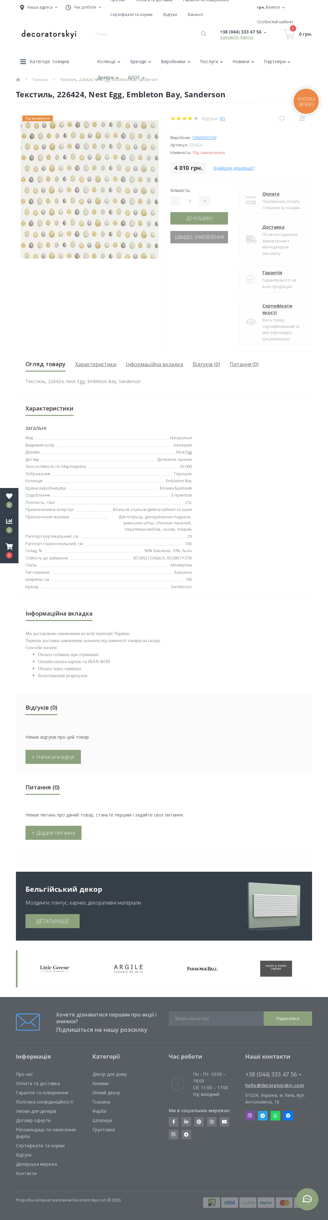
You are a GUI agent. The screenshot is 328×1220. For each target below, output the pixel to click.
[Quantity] (189, 201)
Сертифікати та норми (131, 14)
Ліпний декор (106, 1093)
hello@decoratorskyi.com (274, 1085)
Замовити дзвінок (236, 37)
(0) (222, 118)
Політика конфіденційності (45, 1102)
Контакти (26, 1173)
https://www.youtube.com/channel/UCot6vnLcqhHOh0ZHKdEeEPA (224, 1122)
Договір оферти (33, 1120)
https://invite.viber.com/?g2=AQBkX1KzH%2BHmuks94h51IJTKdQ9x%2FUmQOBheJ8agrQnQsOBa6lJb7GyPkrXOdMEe (173, 1134)
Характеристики (95, 364)
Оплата (265, 194)
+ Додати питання (53, 832)
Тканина (101, 1102)
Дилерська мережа (36, 1164)
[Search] (203, 34)
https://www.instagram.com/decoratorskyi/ (212, 1122)
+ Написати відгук (53, 756)
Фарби (99, 1111)
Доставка (268, 227)
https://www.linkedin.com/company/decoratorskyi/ (186, 1122)
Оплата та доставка (38, 1083)
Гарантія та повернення (42, 1093)
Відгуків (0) (206, 364)
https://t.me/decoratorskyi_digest (186, 1134)
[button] (9, 550)
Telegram (262, 1115)
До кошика (199, 218)
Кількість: (180, 190)
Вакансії (195, 14)
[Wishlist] (282, 118)
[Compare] (302, 118)
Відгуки (170, 14)
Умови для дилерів (36, 1111)
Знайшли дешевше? (234, 168)
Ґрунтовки (103, 1130)
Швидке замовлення (199, 237)
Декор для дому (109, 1074)
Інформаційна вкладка (154, 364)
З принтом (181, 495)
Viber (250, 1115)
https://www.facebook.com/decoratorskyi (173, 1122)
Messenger (288, 1115)
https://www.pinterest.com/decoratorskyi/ (199, 1122)
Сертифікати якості (272, 309)
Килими (100, 1083)
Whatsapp (275, 1115)
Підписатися (287, 1018)
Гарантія (267, 273)
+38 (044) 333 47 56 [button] (274, 1074)
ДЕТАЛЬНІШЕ (52, 921)
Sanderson (204, 137)
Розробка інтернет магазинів (43, 1200)
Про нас (24, 1074)
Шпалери (102, 1120)
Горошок (183, 474)
